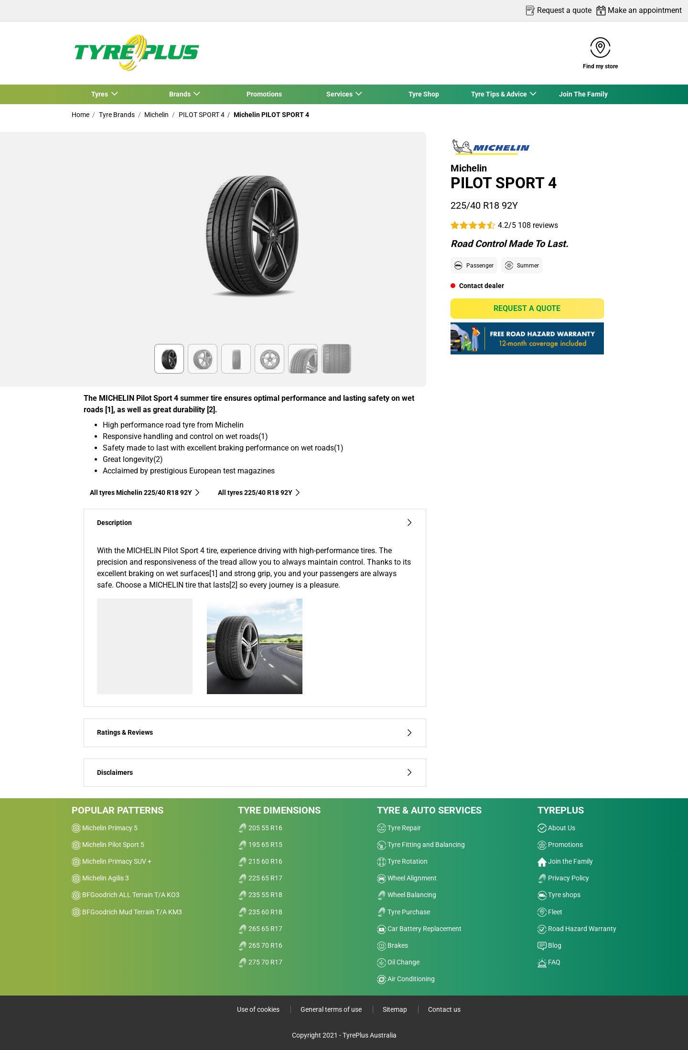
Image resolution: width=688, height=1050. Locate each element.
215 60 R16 (260, 861)
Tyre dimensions (279, 810)
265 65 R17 (260, 928)
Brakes (392, 945)
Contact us (444, 1009)
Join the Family (565, 861)
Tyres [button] (100, 94)
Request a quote (527, 308)
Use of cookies (259, 1009)
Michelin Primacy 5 (105, 828)
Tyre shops (559, 895)
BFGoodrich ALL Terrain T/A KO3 (126, 895)
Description (255, 523)
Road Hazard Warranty (577, 928)
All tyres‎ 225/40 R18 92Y (259, 492)
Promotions (264, 94)
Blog (549, 945)
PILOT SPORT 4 (201, 114)
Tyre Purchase (403, 912)
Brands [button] (180, 94)
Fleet (550, 912)
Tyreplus (561, 810)
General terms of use (332, 1009)
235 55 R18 (260, 895)
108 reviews (538, 225)
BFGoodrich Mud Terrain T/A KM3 (127, 912)
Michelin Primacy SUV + (111, 861)
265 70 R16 (260, 945)
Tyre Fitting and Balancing (421, 844)
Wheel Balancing (406, 895)
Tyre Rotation (402, 861)
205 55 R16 (260, 828)
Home (80, 114)
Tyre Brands (116, 114)
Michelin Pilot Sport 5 (108, 844)
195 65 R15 (260, 844)
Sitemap (395, 1009)
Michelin (156, 114)
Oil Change (398, 962)
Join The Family (583, 94)
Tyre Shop (423, 94)
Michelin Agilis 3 (100, 878)
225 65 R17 (260, 878)
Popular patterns (117, 810)
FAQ (549, 962)
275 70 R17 (260, 962)
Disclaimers (255, 773)
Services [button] (340, 94)
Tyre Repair (399, 828)
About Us (556, 828)
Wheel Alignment (407, 878)
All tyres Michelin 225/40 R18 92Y (145, 492)
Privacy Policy (563, 878)
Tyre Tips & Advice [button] (499, 94)
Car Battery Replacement (419, 928)
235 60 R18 (260, 912)
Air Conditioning (406, 979)
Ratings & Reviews (255, 733)
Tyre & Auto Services (429, 810)
